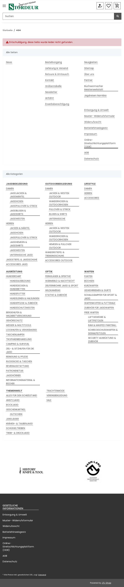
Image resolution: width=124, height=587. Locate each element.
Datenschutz (91, 158)
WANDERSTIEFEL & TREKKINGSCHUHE (54, 254)
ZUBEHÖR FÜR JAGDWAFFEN (99, 307)
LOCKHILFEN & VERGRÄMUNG (21, 329)
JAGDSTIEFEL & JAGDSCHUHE (21, 259)
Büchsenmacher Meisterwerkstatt (93, 87)
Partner (88, 80)
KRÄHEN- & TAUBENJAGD (19, 423)
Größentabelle (53, 86)
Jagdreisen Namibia (95, 95)
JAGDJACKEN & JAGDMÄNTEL (18, 195)
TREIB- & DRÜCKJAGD (18, 433)
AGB (86, 152)
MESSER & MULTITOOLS (18, 325)
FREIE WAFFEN (91, 312)
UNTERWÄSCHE (57, 218)
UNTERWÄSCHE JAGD (21, 255)
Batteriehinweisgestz (96, 128)
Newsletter (51, 92)
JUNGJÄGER (12, 418)
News (9, 62)
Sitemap (89, 68)
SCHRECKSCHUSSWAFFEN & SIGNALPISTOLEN (103, 331)
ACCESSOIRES (91, 197)
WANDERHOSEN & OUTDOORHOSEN (58, 203)
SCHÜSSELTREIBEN (15, 428)
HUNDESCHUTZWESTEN (22, 307)
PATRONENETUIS (14, 370)
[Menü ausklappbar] (4, 6)
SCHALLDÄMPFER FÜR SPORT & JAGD (100, 296)
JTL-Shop (106, 583)
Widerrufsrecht (92, 122)
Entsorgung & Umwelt (96, 110)
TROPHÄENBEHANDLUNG (19, 339)
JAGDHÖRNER (13, 375)
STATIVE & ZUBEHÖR (56, 295)
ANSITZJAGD (13, 400)
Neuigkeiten (91, 62)
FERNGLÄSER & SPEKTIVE (58, 276)
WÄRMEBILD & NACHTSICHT (60, 281)
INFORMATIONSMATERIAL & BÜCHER (20, 381)
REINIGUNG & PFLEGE (17, 356)
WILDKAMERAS (52, 290)
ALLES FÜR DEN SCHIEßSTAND (21, 395)
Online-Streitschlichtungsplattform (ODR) (100, 143)
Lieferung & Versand (56, 68)
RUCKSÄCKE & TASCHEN (19, 361)
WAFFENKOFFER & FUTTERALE (99, 303)
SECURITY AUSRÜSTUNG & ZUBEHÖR (102, 339)
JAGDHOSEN (16, 201)
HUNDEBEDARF (13, 276)
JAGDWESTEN (17, 218)
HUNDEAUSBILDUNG (20, 281)
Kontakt (49, 80)
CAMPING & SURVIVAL (17, 344)
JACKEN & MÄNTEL (20, 228)
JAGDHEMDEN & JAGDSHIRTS (18, 244)
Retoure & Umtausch (57, 74)
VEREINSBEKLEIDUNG (56, 395)
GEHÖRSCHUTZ (14, 320)
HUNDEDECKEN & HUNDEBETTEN (19, 287)
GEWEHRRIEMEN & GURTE (97, 290)
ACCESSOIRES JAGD (17, 264)
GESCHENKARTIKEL (16, 409)
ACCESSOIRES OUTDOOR (58, 260)
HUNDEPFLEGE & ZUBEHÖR (23, 303)
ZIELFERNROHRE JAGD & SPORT (61, 285)
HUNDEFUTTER (17, 293)
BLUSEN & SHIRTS (58, 214)
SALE (48, 400)
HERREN (10, 223)
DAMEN (10, 188)
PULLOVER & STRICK (59, 209)
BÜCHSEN (89, 281)
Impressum (90, 134)
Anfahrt (49, 98)
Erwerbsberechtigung (57, 104)
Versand (42, 574)
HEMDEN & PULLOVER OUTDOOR (60, 246)
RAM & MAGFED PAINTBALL (102, 325)
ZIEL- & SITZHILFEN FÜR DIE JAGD (20, 350)
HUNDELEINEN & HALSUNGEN (24, 298)
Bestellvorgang (53, 62)
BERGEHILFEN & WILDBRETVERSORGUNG (18, 314)
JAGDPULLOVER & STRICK (23, 206)
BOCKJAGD (12, 404)
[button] (100, 6)
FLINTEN (88, 276)
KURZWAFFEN (91, 285)
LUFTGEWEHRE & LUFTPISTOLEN (97, 318)
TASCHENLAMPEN (15, 334)
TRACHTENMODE (55, 390)
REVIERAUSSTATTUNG (17, 366)
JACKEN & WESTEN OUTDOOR (59, 195)
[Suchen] (58, 16)
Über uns (89, 74)
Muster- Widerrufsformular (99, 116)
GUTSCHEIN (16, 414)
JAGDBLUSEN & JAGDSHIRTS (18, 212)
